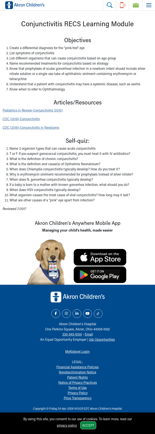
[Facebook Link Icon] (55, 313)
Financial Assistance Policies (77, 367)
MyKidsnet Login (77, 351)
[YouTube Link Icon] (87, 313)
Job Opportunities (102, 339)
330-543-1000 (72, 334)
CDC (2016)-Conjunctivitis (21, 119)
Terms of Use (77, 387)
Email (89, 334)
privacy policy (67, 425)
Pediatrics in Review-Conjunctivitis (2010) (33, 110)
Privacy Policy (78, 392)
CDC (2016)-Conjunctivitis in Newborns (31, 127)
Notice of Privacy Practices (77, 382)
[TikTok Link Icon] (98, 313)
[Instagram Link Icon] (66, 313)
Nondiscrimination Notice (77, 372)
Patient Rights (77, 377)
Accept (88, 425)
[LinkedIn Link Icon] (77, 313)
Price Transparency (77, 398)
